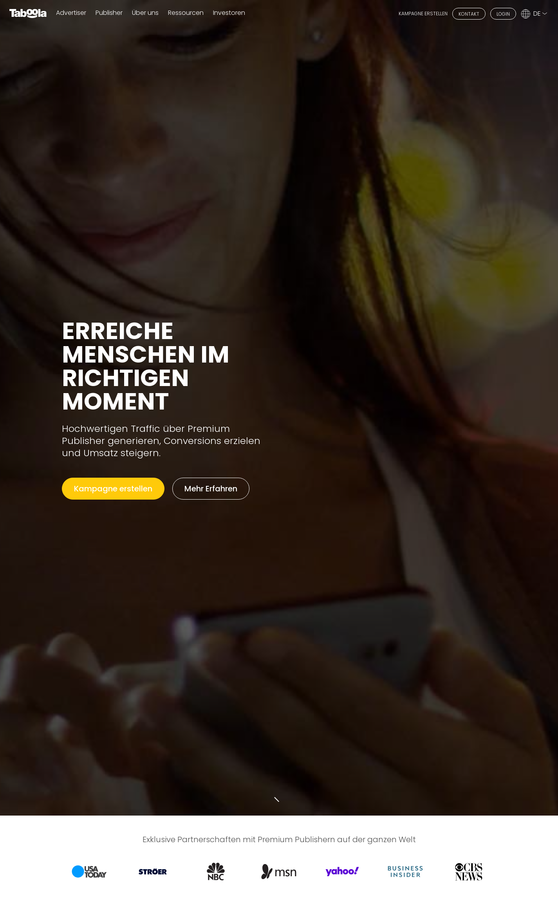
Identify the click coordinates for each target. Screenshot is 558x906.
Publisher (109, 13)
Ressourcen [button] (186, 13)
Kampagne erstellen (113, 488)
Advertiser (71, 13)
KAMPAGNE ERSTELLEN (423, 13)
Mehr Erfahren (210, 488)
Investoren (229, 13)
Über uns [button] (145, 13)
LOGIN (503, 14)
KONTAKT (469, 14)
